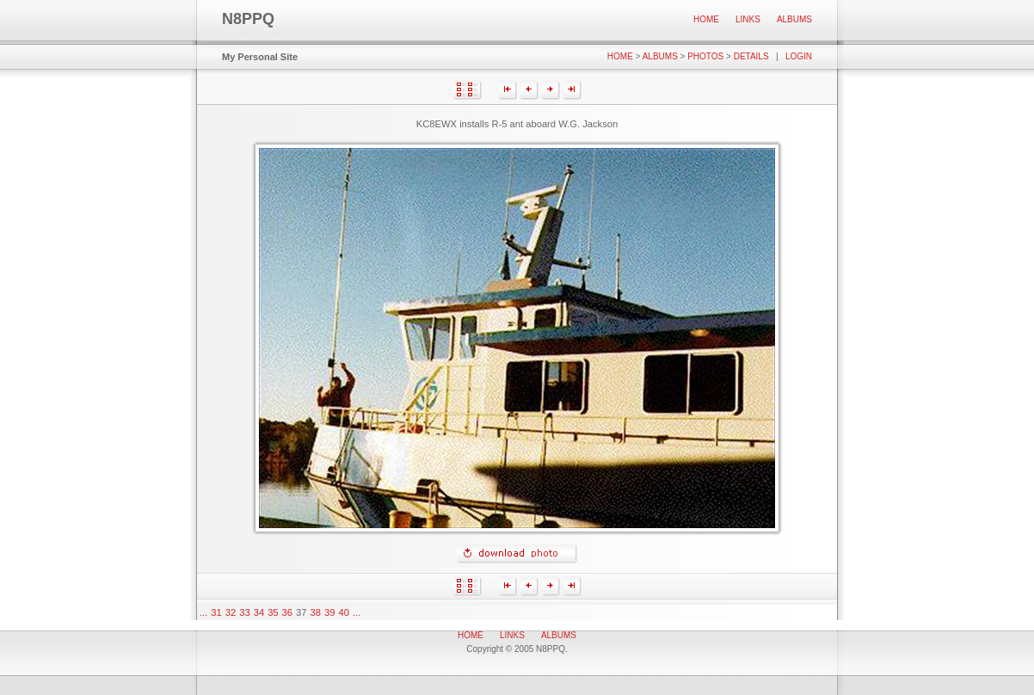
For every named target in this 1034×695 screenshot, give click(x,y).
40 (343, 612)
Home (706, 19)
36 (287, 612)
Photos (705, 56)
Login (798, 56)
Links (747, 19)
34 (259, 612)
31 (216, 612)
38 (316, 612)
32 (230, 612)
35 (273, 612)
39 (329, 612)
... (203, 612)
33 (244, 612)
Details (751, 56)
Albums (794, 19)
